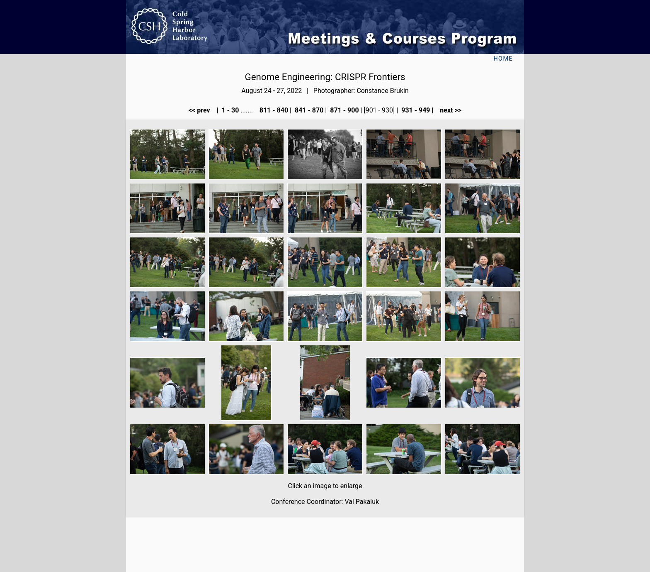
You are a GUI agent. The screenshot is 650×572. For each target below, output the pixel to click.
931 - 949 (415, 110)
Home (503, 58)
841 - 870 (308, 110)
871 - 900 (343, 110)
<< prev (202, 110)
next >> (448, 110)
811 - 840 (273, 110)
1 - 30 (229, 110)
